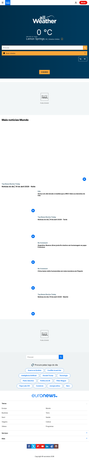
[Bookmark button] (61, 39)
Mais (3, 439)
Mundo (48, 408)
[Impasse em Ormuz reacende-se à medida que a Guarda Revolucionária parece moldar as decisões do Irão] (62, 203)
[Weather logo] (44, 20)
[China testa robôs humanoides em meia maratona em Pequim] (62, 280)
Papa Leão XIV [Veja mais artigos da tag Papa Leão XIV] (24, 386)
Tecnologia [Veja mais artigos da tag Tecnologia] (63, 376)
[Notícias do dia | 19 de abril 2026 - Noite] (44, 187)
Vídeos (4, 426)
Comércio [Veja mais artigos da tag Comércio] (39, 386)
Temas (4, 403)
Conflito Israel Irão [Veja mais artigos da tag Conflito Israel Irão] (54, 370)
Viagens (4, 422)
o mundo (44, 72)
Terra (47, 413)
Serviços (5, 433)
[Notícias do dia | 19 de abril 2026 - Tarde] (62, 229)
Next (3, 417)
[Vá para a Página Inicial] (7, 2)
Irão (39, 191)
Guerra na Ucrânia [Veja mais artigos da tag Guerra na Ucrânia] (34, 370)
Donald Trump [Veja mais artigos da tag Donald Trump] (48, 376)
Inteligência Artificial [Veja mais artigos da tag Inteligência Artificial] (29, 376)
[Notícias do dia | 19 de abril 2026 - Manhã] (62, 306)
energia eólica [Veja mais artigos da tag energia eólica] (55, 386)
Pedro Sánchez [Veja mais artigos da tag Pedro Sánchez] (28, 381)
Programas (49, 426)
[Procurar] (44, 48)
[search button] (85, 48)
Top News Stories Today (11, 184)
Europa (4, 408)
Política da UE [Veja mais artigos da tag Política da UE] (45, 381)
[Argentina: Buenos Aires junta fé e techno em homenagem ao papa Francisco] (62, 254)
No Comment (43, 243)
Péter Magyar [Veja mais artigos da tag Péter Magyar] (61, 381)
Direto (83, 2)
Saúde (48, 417)
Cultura (48, 422)
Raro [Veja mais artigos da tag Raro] (68, 386)
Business (5, 413)
